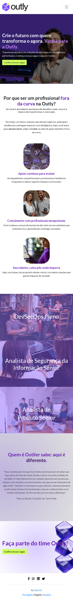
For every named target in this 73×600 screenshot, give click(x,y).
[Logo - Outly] (15, 7)
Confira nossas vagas (14, 62)
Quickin (38, 590)
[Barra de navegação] (67, 7)
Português (27, 594)
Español (47, 594)
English (37, 594)
